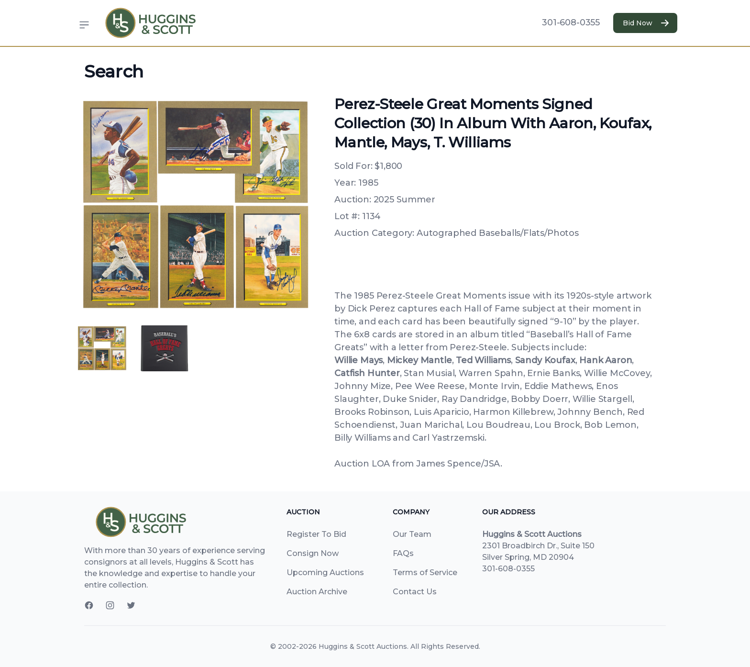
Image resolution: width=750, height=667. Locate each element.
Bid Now (645, 23)
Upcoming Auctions (325, 572)
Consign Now (313, 553)
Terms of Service (425, 572)
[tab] (102, 348)
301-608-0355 (571, 22)
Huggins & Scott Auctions (363, 646)
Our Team (412, 534)
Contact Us (415, 591)
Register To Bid (316, 534)
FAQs (403, 553)
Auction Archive (317, 591)
